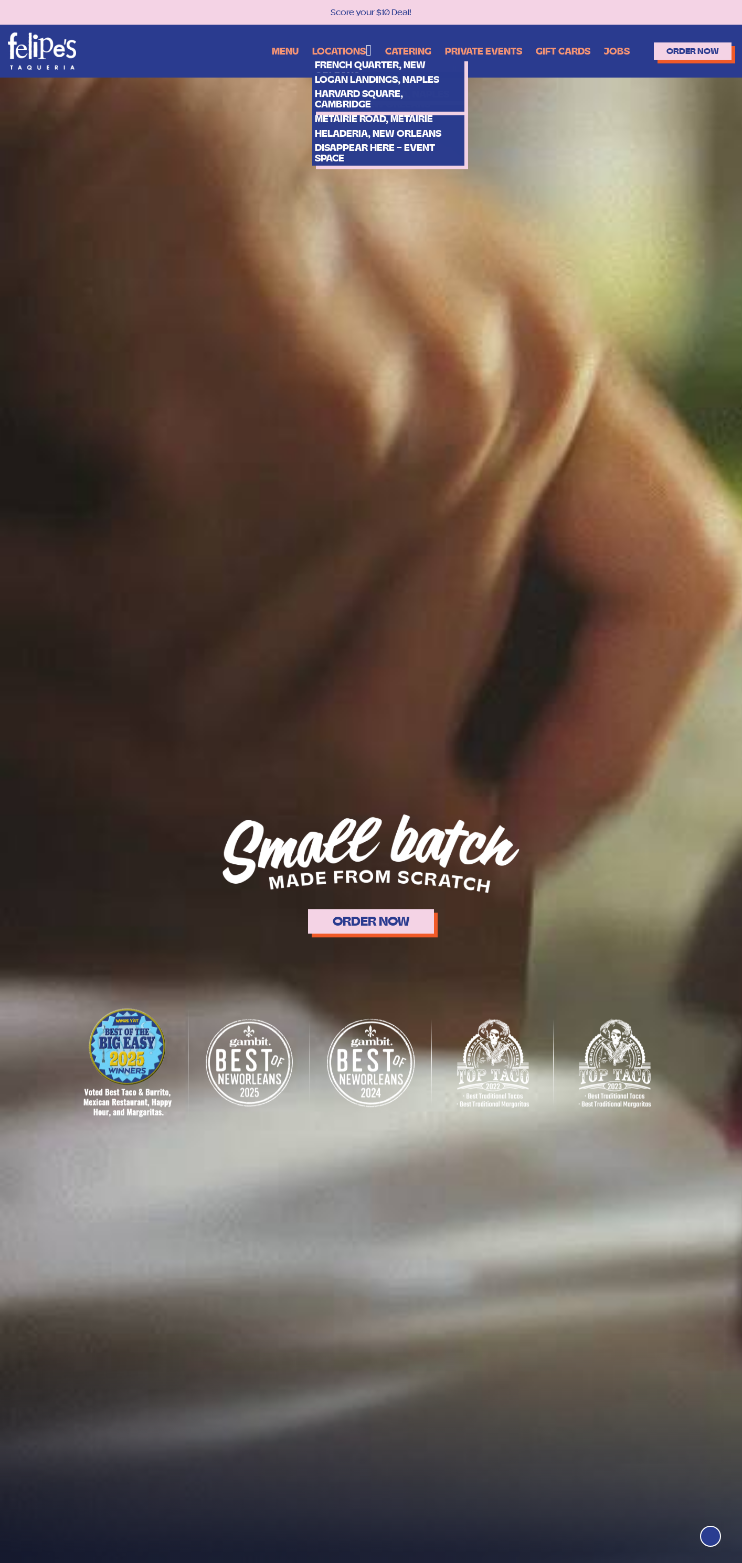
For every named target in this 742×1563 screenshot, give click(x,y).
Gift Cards (535, 50)
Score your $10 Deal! (371, 12)
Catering (365, 50)
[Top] (706, 1532)
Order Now (681, 50)
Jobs (593, 50)
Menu (232, 50)
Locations (290, 50)
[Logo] (42, 50)
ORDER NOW (371, 922)
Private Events (448, 50)
